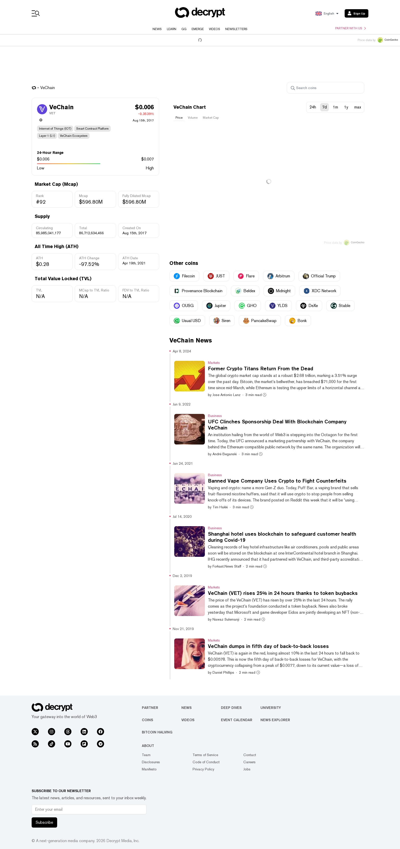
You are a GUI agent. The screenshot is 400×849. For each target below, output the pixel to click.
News (157, 29)
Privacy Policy (203, 769)
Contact (249, 755)
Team (146, 755)
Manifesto (149, 769)
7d (324, 107)
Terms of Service (205, 755)
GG (183, 29)
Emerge (198, 29)
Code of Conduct (206, 762)
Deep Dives (231, 708)
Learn (171, 29)
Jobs (247, 769)
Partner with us (350, 28)
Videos (214, 29)
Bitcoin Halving (157, 732)
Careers (249, 762)
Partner (150, 708)
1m (335, 107)
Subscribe (44, 822)
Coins (147, 720)
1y (346, 107)
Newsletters (236, 29)
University (270, 708)
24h (312, 107)
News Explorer (275, 720)
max (357, 107)
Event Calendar (236, 720)
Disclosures (151, 762)
